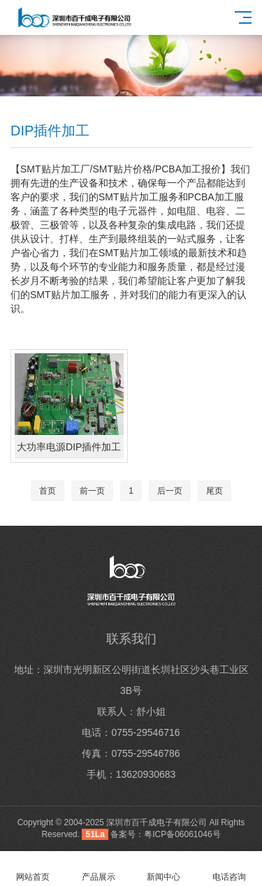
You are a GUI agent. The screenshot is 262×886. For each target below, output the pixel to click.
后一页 (169, 491)
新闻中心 (164, 869)
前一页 (92, 491)
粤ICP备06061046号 (182, 834)
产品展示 (98, 869)
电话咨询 (229, 869)
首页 (47, 491)
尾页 (214, 491)
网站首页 (33, 869)
